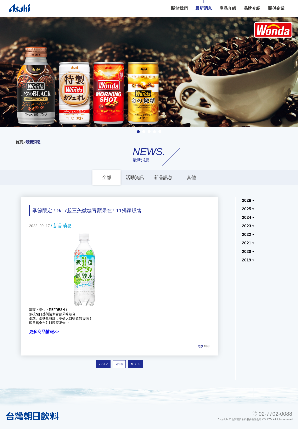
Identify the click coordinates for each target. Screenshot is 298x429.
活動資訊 (135, 177)
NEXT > (135, 364)
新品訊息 (163, 177)
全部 (106, 177)
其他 (191, 177)
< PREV (103, 364)
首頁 (19, 142)
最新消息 (33, 142)
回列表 (119, 364)
